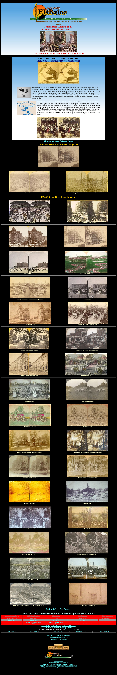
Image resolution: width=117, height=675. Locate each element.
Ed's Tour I (33, 618)
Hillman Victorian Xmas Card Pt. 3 (83, 623)
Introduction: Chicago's (58, 638)
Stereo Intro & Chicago (12, 616)
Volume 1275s (58, 23)
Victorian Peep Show (11, 618)
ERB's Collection (107, 618)
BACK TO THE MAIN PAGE (58, 635)
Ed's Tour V (33, 620)
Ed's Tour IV (11, 620)
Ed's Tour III (82, 618)
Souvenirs (56, 620)
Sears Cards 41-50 (104, 631)
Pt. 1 (33, 623)
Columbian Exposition (58, 640)
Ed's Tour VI (83, 620)
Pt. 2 (56, 623)
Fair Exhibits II (82, 616)
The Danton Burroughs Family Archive (58, 627)
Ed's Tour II (56, 618)
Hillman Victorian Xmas (33, 622)
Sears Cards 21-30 (57, 631)
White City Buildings (33, 616)
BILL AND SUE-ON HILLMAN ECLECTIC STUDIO (58, 664)
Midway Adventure (107, 616)
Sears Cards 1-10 (11, 631)
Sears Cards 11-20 (34, 631)
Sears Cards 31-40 (81, 631)
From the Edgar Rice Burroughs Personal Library (58, 626)
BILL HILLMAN (58, 661)
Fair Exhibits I (56, 616)
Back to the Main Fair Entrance (58, 609)
